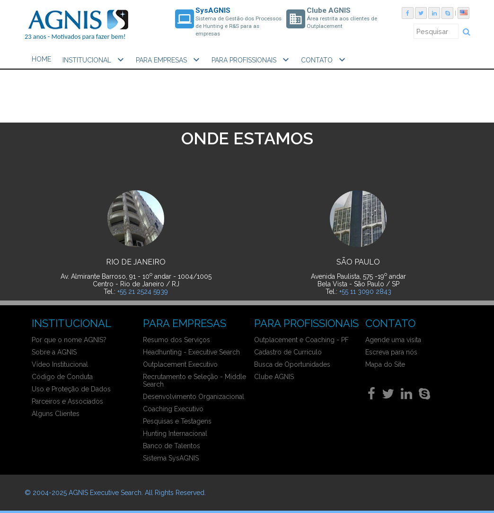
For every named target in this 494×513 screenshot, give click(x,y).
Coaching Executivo (173, 409)
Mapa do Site (385, 364)
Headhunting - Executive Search (191, 352)
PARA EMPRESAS (169, 59)
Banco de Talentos (171, 446)
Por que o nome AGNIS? (69, 340)
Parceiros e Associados (67, 401)
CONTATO (324, 59)
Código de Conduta (62, 376)
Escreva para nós (391, 352)
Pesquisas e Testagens (177, 421)
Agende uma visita (393, 340)
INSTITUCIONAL (94, 59)
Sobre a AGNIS (54, 352)
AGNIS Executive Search (105, 492)
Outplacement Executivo (180, 364)
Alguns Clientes (55, 413)
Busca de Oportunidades (292, 364)
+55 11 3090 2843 (365, 291)
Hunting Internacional (175, 433)
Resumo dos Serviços (176, 340)
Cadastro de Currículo (288, 352)
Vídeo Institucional (60, 364)
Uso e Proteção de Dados (71, 389)
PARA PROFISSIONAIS (251, 59)
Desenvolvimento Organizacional (193, 396)
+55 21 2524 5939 (142, 291)
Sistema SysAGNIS (171, 458)
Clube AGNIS (274, 376)
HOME (41, 59)
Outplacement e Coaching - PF (301, 340)
